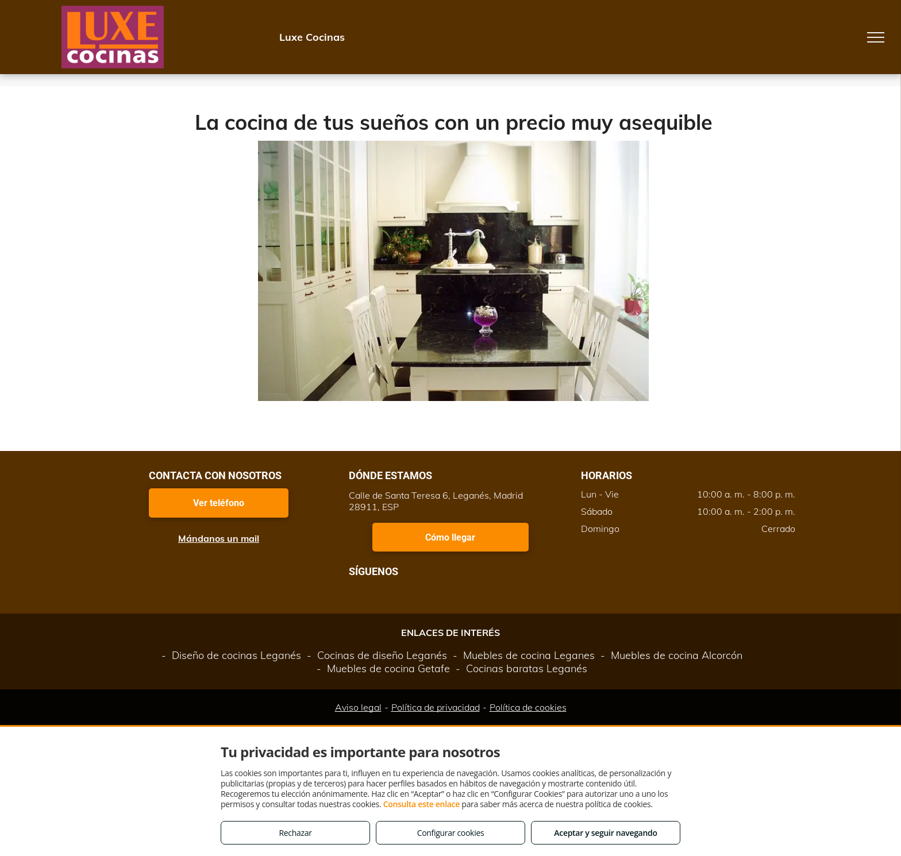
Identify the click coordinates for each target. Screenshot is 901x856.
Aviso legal (358, 707)
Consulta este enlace (421, 804)
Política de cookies (528, 707)
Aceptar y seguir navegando (605, 832)
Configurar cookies (450, 832)
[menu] (876, 37)
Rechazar (295, 832)
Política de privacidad (435, 707)
